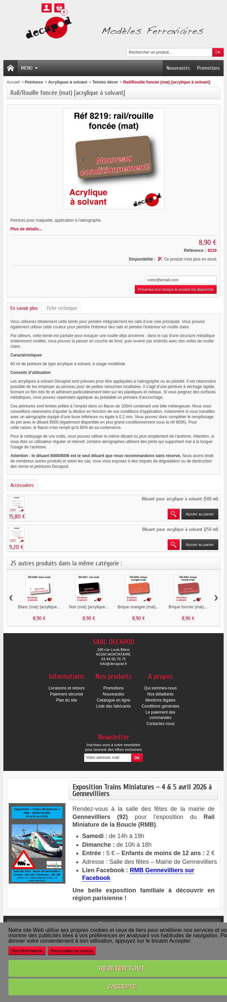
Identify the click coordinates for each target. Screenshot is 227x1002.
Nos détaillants (160, 694)
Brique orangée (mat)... (138, 607)
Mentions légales (160, 700)
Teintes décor (105, 82)
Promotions (208, 68)
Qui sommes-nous (160, 688)
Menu (29, 68)
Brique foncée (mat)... (188, 607)
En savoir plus (24, 308)
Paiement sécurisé (66, 694)
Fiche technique (62, 308)
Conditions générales (160, 706)
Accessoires (22, 485)
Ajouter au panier (200, 514)
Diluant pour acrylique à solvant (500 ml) (180, 499)
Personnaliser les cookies (72, 951)
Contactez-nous (160, 723)
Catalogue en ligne (113, 700)
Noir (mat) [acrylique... (88, 607)
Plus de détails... (26, 229)
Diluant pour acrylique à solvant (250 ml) (180, 529)
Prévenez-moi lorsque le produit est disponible (176, 289)
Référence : (195, 250)
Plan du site (66, 700)
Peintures (34, 82)
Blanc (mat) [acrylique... (39, 607)
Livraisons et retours (66, 688)
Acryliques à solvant (67, 82)
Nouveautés (178, 68)
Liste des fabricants (113, 706)
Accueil (13, 82)
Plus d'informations (27, 951)
